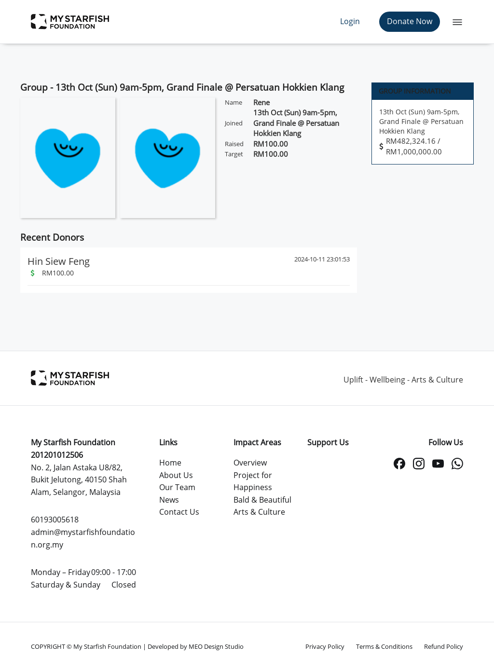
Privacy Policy (324, 646)
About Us (176, 475)
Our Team (177, 487)
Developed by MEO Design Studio (196, 646)
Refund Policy (443, 646)
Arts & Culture (259, 512)
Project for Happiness (252, 481)
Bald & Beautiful (262, 499)
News (169, 499)
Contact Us (179, 512)
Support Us (328, 442)
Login (350, 21)
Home (170, 462)
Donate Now (409, 21)
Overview (250, 462)
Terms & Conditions (384, 646)
